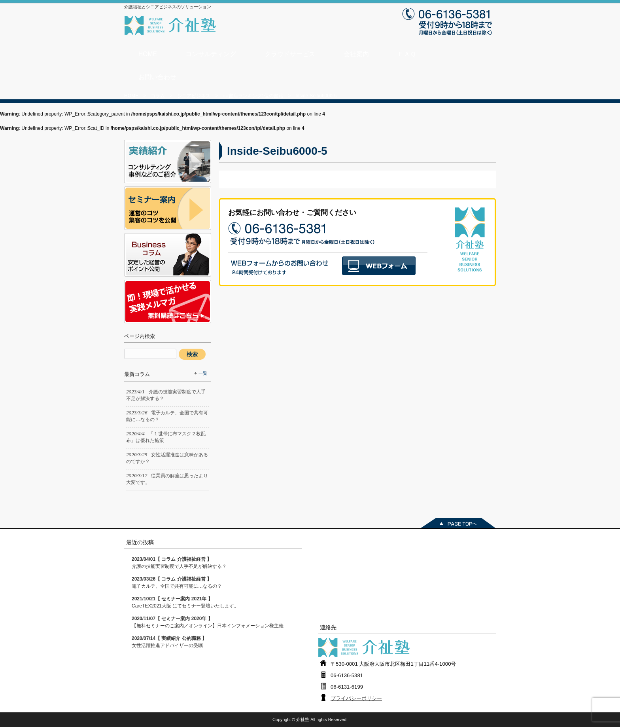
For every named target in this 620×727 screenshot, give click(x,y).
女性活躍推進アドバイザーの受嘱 (169, 642)
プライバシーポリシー (356, 698)
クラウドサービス (290, 54)
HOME (147, 54)
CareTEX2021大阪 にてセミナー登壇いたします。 (185, 602)
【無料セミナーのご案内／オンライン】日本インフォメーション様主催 (208, 622)
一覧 (202, 373)
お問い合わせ (157, 77)
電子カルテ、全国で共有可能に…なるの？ (177, 582)
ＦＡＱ (406, 54)
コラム (158, 96)
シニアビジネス (193, 96)
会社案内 (356, 54)
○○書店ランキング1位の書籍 (253, 96)
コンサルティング (210, 54)
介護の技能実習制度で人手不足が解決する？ (179, 562)
